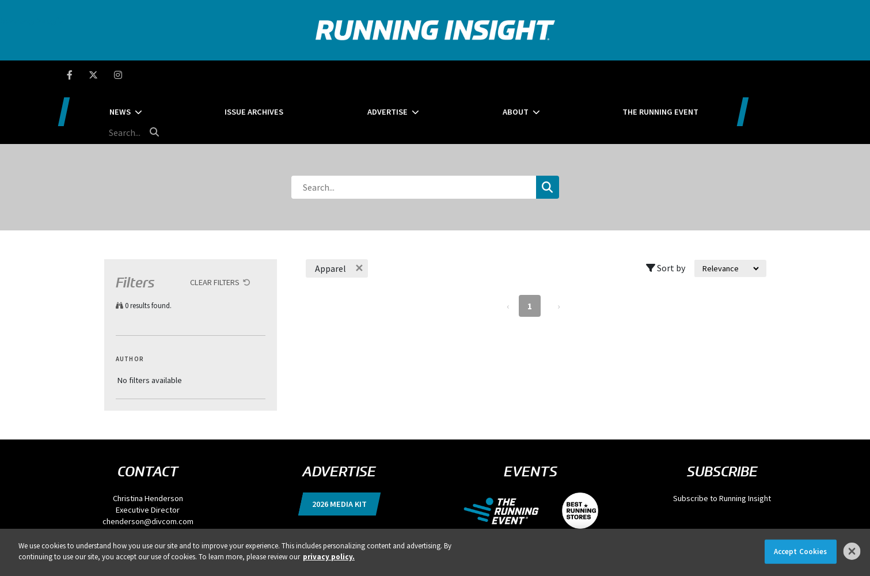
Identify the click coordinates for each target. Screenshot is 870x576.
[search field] (748, 74)
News (200, 75)
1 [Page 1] (529, 251)
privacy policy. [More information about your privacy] (329, 557)
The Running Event (644, 75)
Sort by (665, 213)
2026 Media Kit (339, 449)
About (523, 75)
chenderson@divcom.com (147, 466)
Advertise (419, 75)
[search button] (797, 74)
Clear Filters (215, 227)
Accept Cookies (800, 551)
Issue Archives (309, 75)
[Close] (852, 551)
